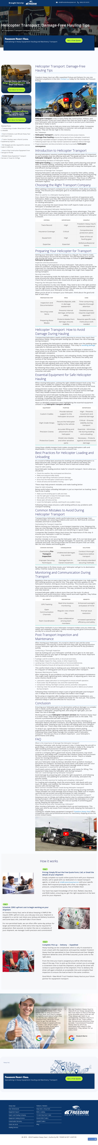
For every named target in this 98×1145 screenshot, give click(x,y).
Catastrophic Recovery (15, 1125)
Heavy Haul (12, 1106)
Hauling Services (14, 1132)
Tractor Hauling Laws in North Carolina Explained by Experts (14, 140)
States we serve (14, 1128)
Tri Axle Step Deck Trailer (44, 1117)
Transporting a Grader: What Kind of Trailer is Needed (16, 129)
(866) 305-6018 (84, 2)
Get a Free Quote (74, 40)
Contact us (64, 79)
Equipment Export (14, 1113)
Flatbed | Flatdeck (41, 1106)
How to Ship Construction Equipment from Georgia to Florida (15, 151)
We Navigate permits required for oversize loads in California (15, 146)
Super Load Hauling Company (17, 1117)
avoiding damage (88, 345)
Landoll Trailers (41, 1125)
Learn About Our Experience (16, 120)
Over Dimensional (14, 1110)
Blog (37, 1128)
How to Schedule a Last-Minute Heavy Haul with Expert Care (15, 135)
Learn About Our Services (16, 90)
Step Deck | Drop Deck (43, 1110)
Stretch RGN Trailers (42, 1121)
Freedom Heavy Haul (82, 811)
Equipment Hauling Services (17, 1121)
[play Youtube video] (66, 99)
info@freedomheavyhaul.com (67, 2)
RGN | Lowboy (40, 1113)
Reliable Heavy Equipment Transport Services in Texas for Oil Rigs (13, 157)
